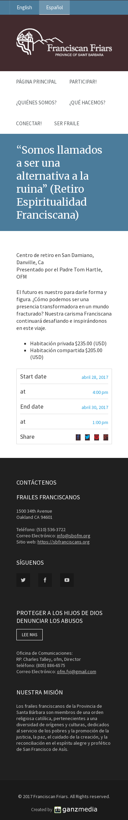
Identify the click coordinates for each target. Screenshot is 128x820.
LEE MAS (29, 635)
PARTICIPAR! (83, 81)
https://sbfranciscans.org (64, 542)
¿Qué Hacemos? (87, 102)
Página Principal (36, 81)
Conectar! (29, 123)
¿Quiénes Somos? (36, 102)
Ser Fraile (66, 123)
